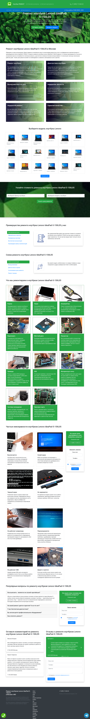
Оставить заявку (37, 27)
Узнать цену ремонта (45, 201)
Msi (34, 708)
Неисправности (26, 10)
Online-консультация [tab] (13, 262)
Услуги (9, 10)
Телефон (75, 458)
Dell (34, 696)
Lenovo (34, 704)
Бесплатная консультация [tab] (15, 241)
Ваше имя (75, 452)
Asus (34, 691)
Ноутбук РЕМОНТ (18, 4)
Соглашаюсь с (75, 465)
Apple (34, 692)
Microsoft (35, 706)
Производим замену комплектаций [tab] (17, 243)
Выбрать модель (52, 27)
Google (34, 713)
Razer (34, 716)
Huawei (34, 703)
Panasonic (35, 711)
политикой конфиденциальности (62, 675)
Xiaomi (34, 718)
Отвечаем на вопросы (32, 4)
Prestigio (35, 715)
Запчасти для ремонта (47, 4)
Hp (33, 701)
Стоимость (16, 10)
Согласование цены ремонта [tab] (16, 270)
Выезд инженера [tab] (12, 264)
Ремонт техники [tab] (12, 273)
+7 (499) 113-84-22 (76, 4)
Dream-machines (37, 698)
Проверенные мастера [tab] (14, 238)
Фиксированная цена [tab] (13, 232)
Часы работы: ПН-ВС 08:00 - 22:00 (74, 10)
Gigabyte (35, 709)
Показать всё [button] (45, 176)
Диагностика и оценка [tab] (14, 267)
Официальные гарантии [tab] (14, 235)
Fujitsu (34, 699)
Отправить (75, 468)
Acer (34, 694)
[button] (49, 647)
